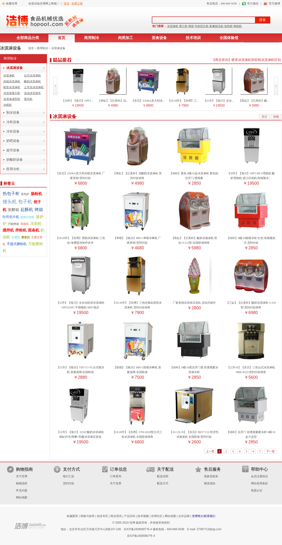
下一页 (270, 451)
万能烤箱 (13, 224)
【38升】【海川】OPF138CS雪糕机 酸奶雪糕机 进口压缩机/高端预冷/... (251, 173)
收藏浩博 (11, 3)
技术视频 (143, 516)
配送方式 (162, 483)
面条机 (33, 230)
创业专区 (102, 516)
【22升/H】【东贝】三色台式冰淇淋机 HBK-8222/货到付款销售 (251, 367)
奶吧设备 (13, 141)
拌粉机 (21, 230)
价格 (276, 116)
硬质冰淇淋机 (11, 87)
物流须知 (209, 483)
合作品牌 (184, 516)
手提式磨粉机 (17, 244)
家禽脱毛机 (216, 26)
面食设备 (159, 38)
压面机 (36, 224)
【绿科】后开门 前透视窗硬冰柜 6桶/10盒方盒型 (251, 432)
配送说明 (162, 476)
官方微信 (252, 3)
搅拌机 (8, 230)
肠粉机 (36, 194)
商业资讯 (116, 516)
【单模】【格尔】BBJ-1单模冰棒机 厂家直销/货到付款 (137, 238)
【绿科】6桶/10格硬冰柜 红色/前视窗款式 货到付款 (251, 238)
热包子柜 (11, 193)
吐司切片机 (11, 217)
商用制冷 (91, 38)
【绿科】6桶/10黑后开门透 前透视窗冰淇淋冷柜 (194, 367)
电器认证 (256, 490)
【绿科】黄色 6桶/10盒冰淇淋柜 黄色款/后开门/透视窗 (194, 173)
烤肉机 (237, 26)
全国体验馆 (228, 38)
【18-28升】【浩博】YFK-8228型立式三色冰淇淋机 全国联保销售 (137, 432)
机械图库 (72, 516)
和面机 (24, 224)
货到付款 (68, 483)
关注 (264, 116)
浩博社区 (156, 516)
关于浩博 (21, 476)
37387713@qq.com (209, 529)
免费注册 (77, 3)
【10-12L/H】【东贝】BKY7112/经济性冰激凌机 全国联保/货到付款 (194, 432)
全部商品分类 (27, 38)
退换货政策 (211, 476)
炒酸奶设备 (14, 159)
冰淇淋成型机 (11, 99)
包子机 (25, 201)
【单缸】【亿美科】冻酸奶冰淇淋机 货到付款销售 (137, 173)
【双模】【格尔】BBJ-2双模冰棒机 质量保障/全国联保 (137, 367)
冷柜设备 (13, 122)
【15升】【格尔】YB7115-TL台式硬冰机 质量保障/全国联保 (80, 367)
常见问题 (21, 490)
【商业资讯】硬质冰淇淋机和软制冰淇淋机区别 (246, 60)
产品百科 (129, 516)
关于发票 (115, 483)
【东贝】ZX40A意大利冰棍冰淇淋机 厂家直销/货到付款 (80, 173)
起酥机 (26, 209)
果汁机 (183, 26)
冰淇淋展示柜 (11, 93)
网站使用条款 (259, 483)
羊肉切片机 (202, 26)
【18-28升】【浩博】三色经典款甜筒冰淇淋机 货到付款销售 (137, 302)
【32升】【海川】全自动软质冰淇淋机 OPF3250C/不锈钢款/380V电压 (80, 302)
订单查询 (115, 476)
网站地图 (21, 497)
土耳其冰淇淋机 (34, 87)
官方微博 (274, 3)
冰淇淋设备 (58, 48)
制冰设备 (13, 112)
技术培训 (193, 38)
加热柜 (228, 26)
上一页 (210, 451)
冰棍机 (7, 105)
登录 (66, 3)
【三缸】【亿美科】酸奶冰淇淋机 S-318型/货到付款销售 (251, 302)
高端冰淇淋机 (11, 81)
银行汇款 (68, 476)
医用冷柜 (13, 169)
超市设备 (13, 150)
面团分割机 (27, 217)
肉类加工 (125, 38)
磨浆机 (25, 237)
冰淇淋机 (172, 26)
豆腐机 (16, 237)
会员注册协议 (259, 476)
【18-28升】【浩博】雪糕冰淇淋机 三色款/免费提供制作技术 (80, 238)
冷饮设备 (13, 131)
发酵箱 (13, 210)
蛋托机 (28, 99)
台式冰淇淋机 (32, 75)
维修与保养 (87, 516)
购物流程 (21, 483)
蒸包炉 (25, 194)
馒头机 (10, 201)
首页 (61, 38)
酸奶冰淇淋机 (32, 81)
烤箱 (191, 26)
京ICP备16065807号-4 (138, 529)
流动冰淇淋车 (32, 93)
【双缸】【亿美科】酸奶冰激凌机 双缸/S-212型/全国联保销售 (194, 238)
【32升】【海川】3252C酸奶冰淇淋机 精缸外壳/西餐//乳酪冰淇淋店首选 (80, 432)
